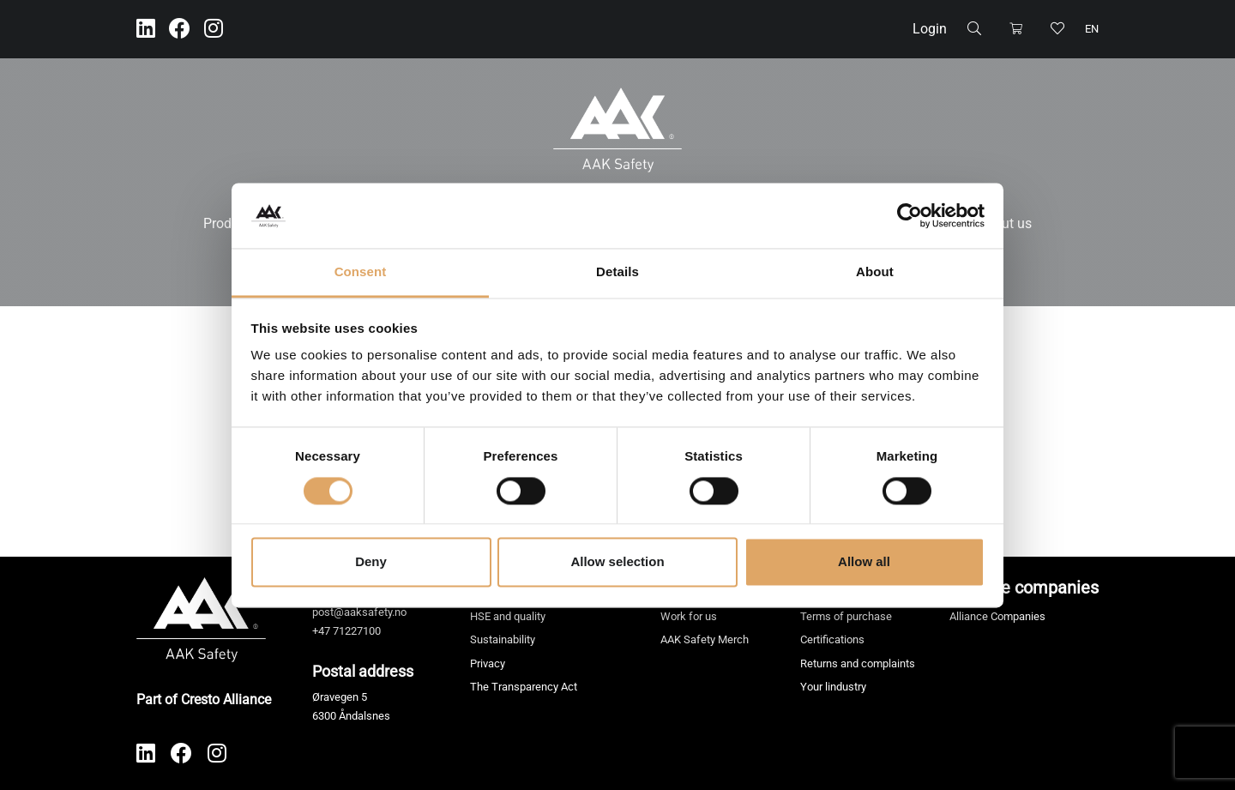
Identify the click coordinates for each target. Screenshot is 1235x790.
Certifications (832, 639)
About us (1005, 223)
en (1092, 28)
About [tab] (875, 272)
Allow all (864, 562)
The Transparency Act (523, 686)
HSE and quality (507, 616)
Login (930, 29)
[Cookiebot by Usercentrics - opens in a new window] (909, 215)
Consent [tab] (360, 272)
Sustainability (502, 639)
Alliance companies (1024, 587)
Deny (371, 562)
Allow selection (617, 562)
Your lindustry (833, 686)
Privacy (487, 663)
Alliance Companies (997, 616)
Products (230, 223)
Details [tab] (617, 272)
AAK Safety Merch (704, 639)
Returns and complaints (857, 663)
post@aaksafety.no (359, 612)
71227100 (357, 630)
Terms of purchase (846, 616)
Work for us (688, 616)
